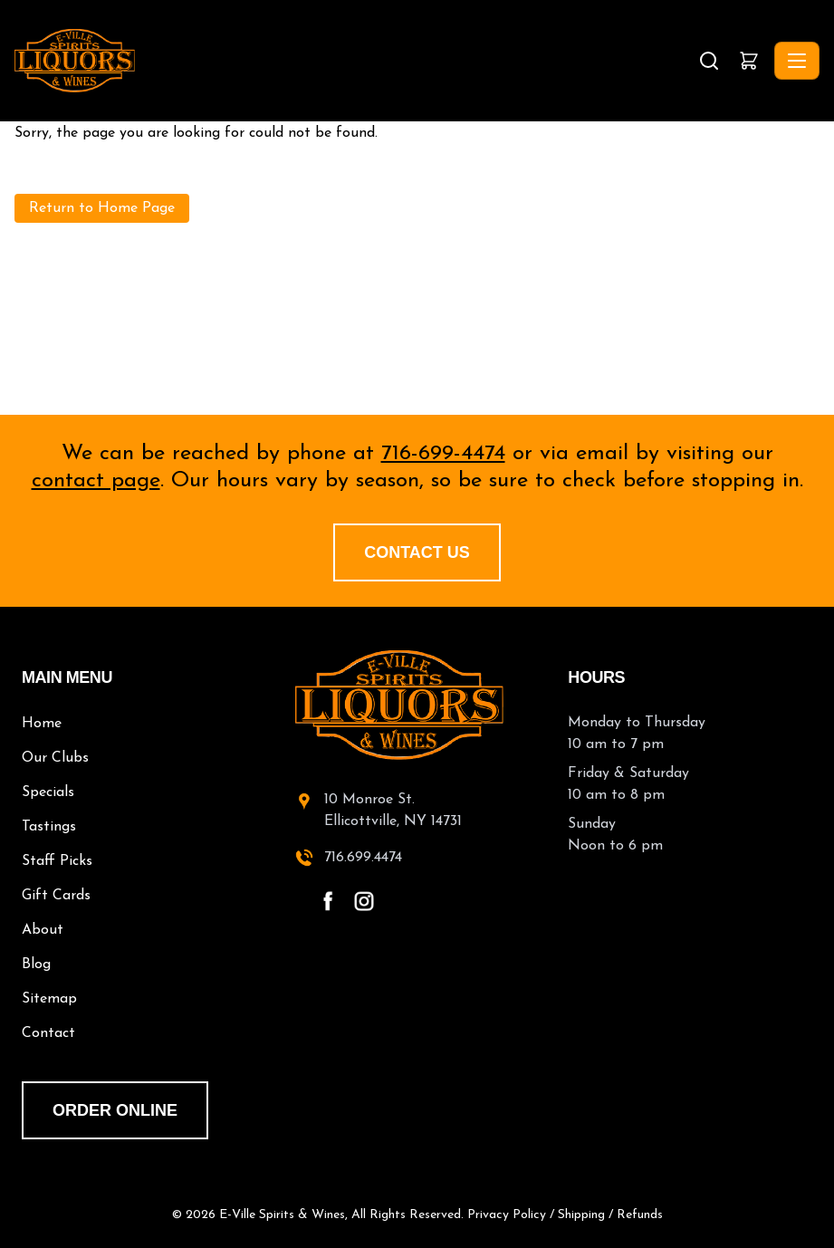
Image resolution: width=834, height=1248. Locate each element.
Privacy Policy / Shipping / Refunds (565, 1215)
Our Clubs (55, 758)
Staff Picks (57, 861)
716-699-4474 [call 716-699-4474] (443, 454)
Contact (48, 1033)
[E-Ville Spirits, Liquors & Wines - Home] (354, 60)
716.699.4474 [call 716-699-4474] (363, 857)
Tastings (49, 827)
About (42, 930)
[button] (749, 61)
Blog (36, 964)
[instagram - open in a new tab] (364, 901)
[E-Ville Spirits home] (417, 705)
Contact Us (417, 552)
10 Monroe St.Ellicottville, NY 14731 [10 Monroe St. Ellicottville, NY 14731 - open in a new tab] (393, 810)
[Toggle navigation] (797, 61)
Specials (48, 792)
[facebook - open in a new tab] (328, 901)
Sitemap (49, 999)
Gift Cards (56, 895)
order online (115, 1110)
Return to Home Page (102, 208)
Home (42, 723)
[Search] (709, 60)
